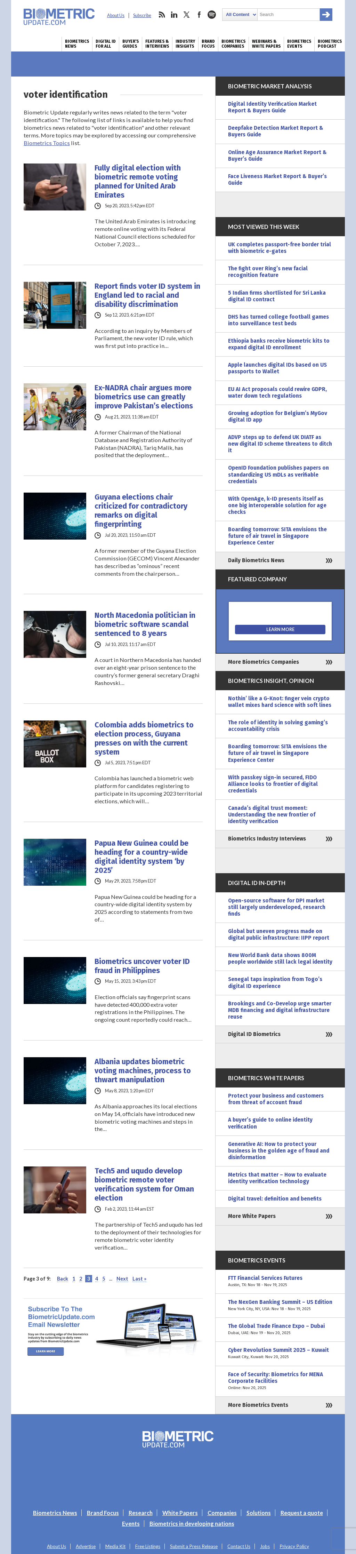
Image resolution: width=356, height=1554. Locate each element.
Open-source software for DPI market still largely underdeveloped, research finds (276, 907)
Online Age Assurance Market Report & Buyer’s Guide (277, 155)
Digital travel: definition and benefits (275, 1199)
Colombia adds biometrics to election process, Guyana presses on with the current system (144, 738)
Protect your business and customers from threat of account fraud (276, 1099)
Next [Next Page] (122, 1279)
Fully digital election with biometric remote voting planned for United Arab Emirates (138, 182)
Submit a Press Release (194, 1546)
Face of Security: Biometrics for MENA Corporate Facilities (280, 1381)
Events (131, 1523)
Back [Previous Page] (62, 1279)
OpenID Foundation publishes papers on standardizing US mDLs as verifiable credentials (278, 474)
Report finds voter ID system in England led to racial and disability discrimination (147, 295)
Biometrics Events (299, 44)
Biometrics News (77, 44)
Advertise (86, 1546)
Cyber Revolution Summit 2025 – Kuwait (280, 1353)
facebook (199, 14)
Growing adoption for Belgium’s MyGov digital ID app (277, 416)
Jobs (265, 1546)
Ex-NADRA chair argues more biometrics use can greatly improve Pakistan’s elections (144, 397)
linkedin (174, 14)
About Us (115, 15)
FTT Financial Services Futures (280, 1281)
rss (161, 14)
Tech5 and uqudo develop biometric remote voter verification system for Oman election (144, 1184)
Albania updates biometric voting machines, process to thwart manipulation (143, 1070)
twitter (186, 14)
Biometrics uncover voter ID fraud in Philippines (142, 966)
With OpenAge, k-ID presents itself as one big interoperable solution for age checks (277, 505)
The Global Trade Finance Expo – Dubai (280, 1329)
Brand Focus (208, 44)
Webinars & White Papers (266, 44)
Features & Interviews (157, 44)
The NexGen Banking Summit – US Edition (280, 1305)
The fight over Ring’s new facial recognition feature (268, 271)
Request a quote (302, 1512)
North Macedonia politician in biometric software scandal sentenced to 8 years (145, 624)
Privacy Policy (294, 1546)
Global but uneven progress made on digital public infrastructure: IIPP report (278, 934)
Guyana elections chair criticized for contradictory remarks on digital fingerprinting (141, 511)
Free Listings (147, 1546)
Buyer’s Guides (130, 44)
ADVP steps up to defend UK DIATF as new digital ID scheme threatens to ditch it (280, 444)
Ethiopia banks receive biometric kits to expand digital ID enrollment (279, 344)
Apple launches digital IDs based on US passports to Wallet (277, 368)
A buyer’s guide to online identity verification (270, 1123)
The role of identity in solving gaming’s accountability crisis (278, 725)
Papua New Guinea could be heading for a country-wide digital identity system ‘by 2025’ (141, 857)
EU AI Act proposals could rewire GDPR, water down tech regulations (277, 392)
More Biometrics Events (258, 1405)
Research (141, 1512)
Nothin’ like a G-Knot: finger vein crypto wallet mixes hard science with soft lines (279, 701)
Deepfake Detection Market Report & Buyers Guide (275, 131)
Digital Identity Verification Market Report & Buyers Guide (272, 107)
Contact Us (238, 1546)
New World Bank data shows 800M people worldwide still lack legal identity (280, 958)
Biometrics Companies (233, 44)
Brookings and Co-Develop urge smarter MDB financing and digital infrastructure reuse (279, 1010)
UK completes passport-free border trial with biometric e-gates (279, 247)
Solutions (258, 1512)
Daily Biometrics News (256, 560)
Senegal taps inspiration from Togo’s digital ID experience (275, 982)
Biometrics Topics (47, 143)
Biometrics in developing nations (191, 1523)
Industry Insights (185, 44)
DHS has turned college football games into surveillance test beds (278, 320)
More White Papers (252, 1216)
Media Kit (115, 1546)
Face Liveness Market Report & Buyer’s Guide (277, 179)
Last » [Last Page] (139, 1279)
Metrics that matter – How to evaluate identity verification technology (277, 1178)
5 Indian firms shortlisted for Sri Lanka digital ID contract (277, 296)
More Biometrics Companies (263, 662)
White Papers (180, 1512)
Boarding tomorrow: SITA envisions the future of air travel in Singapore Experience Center (277, 536)
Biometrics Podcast (330, 44)
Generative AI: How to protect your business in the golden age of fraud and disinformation (278, 1151)
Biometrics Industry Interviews (267, 839)
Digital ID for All (106, 44)
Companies (222, 1512)
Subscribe (142, 15)
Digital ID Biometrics (254, 1034)
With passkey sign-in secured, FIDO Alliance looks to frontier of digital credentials (273, 784)
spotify (211, 14)
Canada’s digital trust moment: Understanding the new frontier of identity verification (271, 814)
